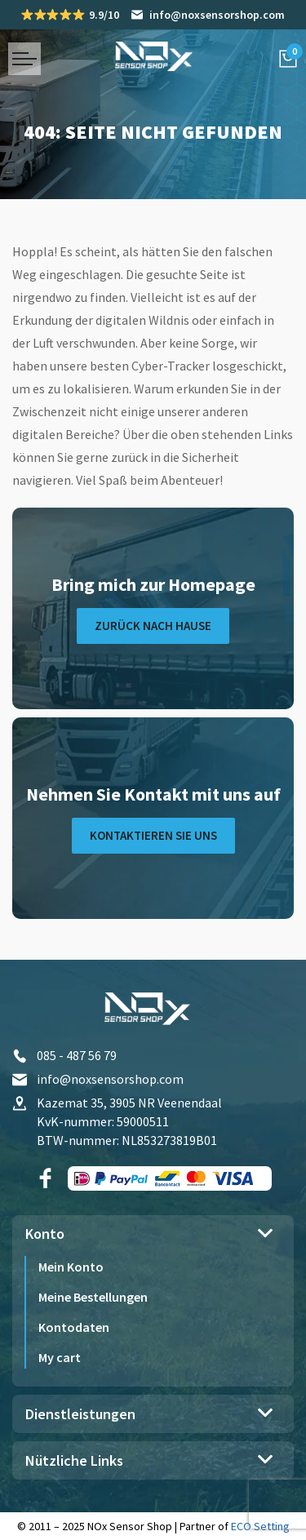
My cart (59, 1357)
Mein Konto (71, 1266)
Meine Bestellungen (93, 1297)
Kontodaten (73, 1327)
